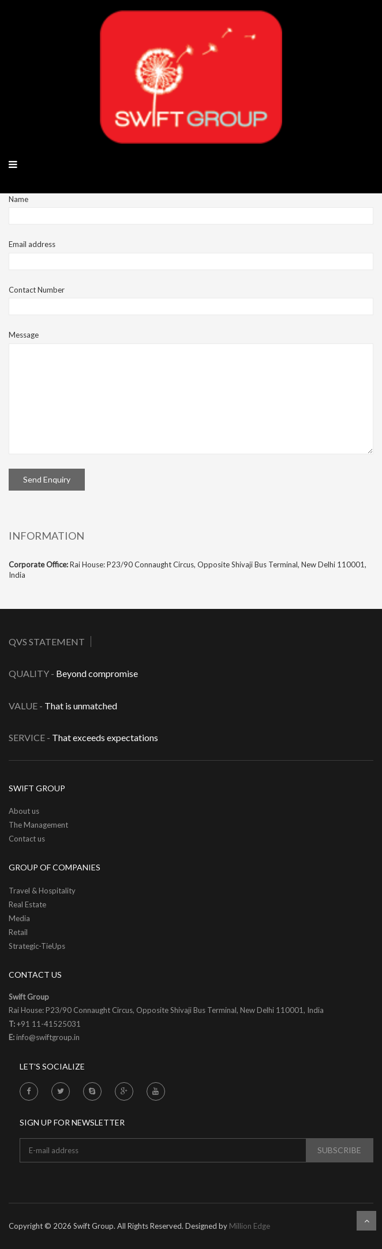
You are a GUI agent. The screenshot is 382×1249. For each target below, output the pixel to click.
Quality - (32, 673)
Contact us (27, 838)
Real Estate (27, 904)
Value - (26, 705)
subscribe (339, 1150)
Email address (32, 244)
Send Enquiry (46, 479)
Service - (29, 737)
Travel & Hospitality (42, 890)
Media (19, 918)
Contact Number (37, 289)
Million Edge (249, 1226)
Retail (18, 932)
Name (18, 199)
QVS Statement (47, 641)
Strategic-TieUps (37, 946)
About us (24, 811)
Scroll (366, 1221)
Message (24, 334)
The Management (38, 824)
